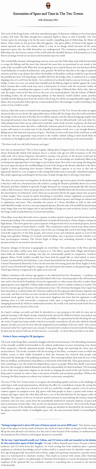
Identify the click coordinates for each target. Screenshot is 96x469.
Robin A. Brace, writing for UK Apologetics (23, 336)
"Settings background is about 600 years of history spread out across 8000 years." (39, 425)
